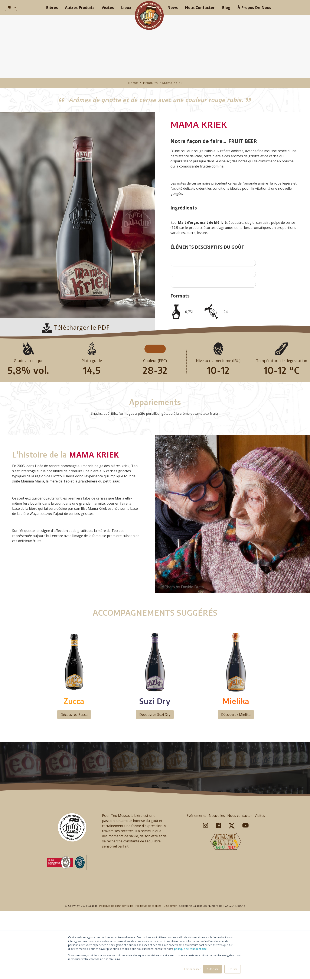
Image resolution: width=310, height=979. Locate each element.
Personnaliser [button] (192, 969)
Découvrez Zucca (74, 784)
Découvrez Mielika (236, 784)
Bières (52, 7)
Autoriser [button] (212, 969)
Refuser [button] (232, 969)
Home (133, 83)
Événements (196, 885)
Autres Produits (79, 7)
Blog (226, 7)
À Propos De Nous (254, 7)
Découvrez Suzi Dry (154, 784)
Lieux (126, 7)
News (172, 7)
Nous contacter (239, 885)
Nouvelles (217, 885)
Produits (150, 83)
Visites (108, 7)
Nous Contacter (200, 7)
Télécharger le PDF (76, 327)
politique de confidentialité (190, 949)
